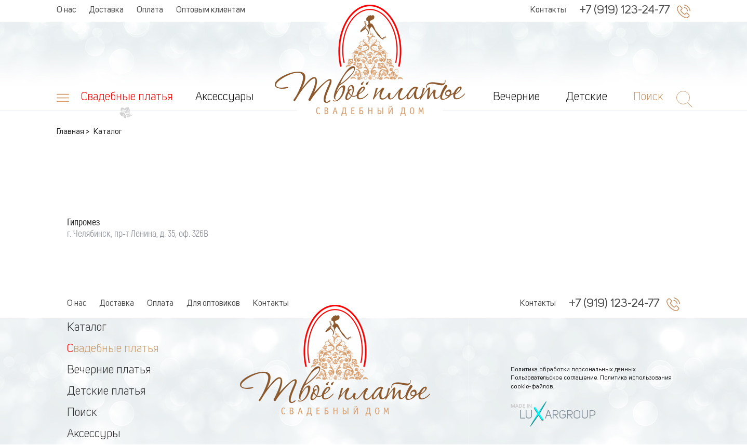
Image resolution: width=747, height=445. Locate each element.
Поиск (82, 413)
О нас (66, 10)
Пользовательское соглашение (554, 378)
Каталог (86, 327)
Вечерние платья (109, 370)
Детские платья (106, 391)
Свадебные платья (127, 97)
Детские (586, 97)
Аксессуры (94, 434)
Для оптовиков (213, 304)
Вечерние (516, 97)
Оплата (150, 10)
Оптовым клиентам (210, 10)
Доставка (106, 10)
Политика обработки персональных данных (573, 370)
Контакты (548, 10)
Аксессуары (224, 97)
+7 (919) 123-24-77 (624, 10)
